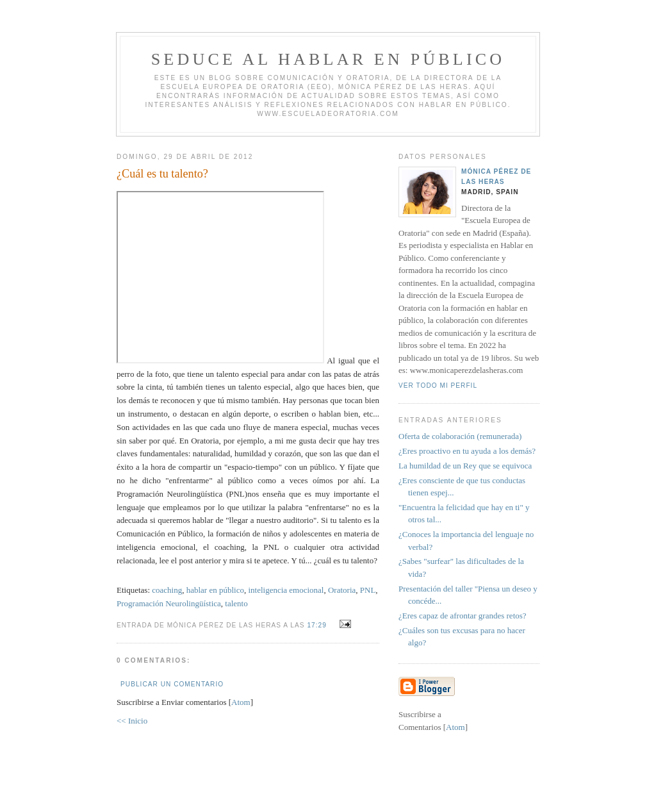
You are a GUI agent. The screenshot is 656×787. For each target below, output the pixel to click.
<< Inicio (132, 720)
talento (236, 603)
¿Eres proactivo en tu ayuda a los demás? (467, 451)
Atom (240, 702)
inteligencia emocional (286, 590)
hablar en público (215, 590)
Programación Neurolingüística (169, 603)
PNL (368, 590)
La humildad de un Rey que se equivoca (465, 465)
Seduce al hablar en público (328, 59)
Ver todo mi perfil (437, 385)
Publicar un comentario (172, 684)
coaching (167, 590)
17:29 (318, 625)
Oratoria (342, 590)
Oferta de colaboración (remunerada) (459, 436)
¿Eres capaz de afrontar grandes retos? (462, 615)
